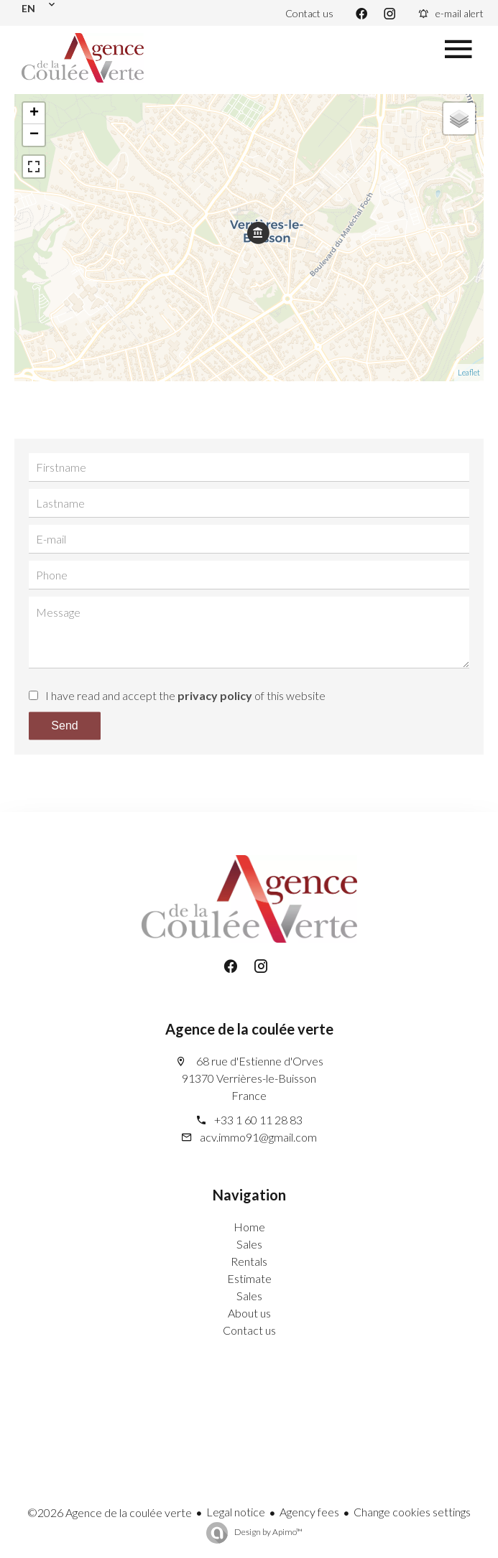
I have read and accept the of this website (185, 695)
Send (64, 725)
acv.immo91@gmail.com (258, 1137)
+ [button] (34, 113)
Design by (268, 1531)
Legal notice (235, 1512)
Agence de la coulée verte (249, 1028)
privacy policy (214, 695)
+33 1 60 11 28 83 (258, 1119)
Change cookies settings (412, 1512)
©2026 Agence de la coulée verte (109, 1512)
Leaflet (469, 372)
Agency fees (309, 1512)
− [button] (34, 135)
